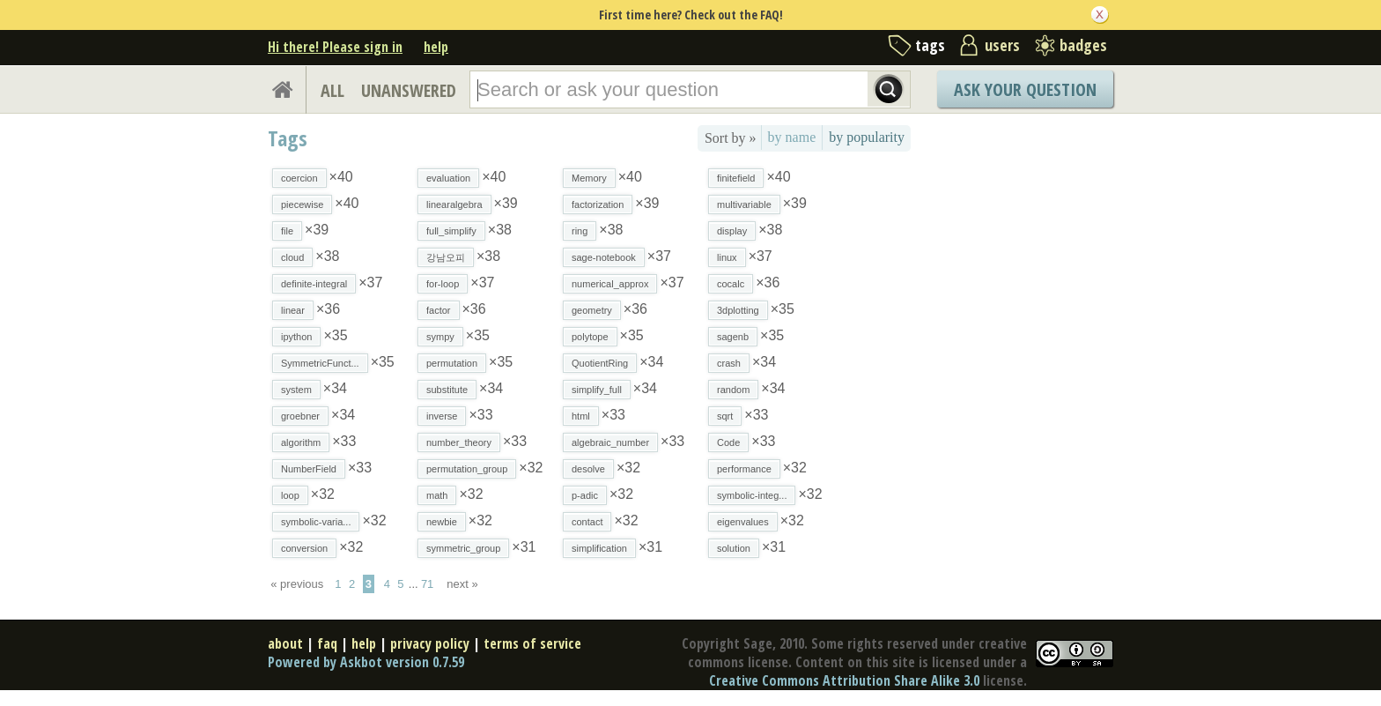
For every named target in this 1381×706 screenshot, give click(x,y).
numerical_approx (610, 284)
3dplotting (738, 310)
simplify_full (597, 389)
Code (728, 442)
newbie (441, 521)
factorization (598, 204)
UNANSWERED (408, 90)
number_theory (458, 442)
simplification (599, 548)
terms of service (532, 643)
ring (579, 231)
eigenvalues (743, 521)
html (581, 416)
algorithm (301, 442)
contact (587, 521)
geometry (592, 310)
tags (930, 45)
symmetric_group (463, 548)
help (436, 46)
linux (727, 257)
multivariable (744, 204)
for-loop (442, 284)
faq (327, 643)
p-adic (585, 495)
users (1002, 45)
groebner (300, 416)
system (296, 389)
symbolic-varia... (316, 521)
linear (293, 310)
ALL (332, 90)
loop (290, 495)
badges (1083, 45)
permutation (451, 363)
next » (462, 584)
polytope (590, 336)
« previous (296, 584)
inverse (441, 416)
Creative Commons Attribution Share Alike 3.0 (844, 680)
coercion (299, 178)
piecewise (302, 204)
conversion (304, 548)
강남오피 (445, 257)
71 (427, 584)
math (436, 495)
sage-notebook (604, 257)
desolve (588, 469)
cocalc (730, 284)
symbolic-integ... (752, 495)
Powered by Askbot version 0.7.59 (366, 662)
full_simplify (451, 231)
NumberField (308, 469)
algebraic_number (610, 442)
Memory (589, 178)
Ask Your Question (1025, 89)
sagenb (733, 336)
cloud (292, 257)
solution (733, 548)
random (733, 389)
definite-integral (314, 284)
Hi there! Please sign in (335, 46)
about (285, 643)
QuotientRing (600, 363)
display (732, 231)
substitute (447, 389)
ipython (296, 336)
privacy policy (429, 643)
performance (744, 469)
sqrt (725, 416)
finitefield (736, 178)
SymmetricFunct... (320, 363)
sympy (440, 336)
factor (438, 310)
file (287, 231)
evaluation (448, 178)
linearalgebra (454, 204)
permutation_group (466, 469)
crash (729, 363)
